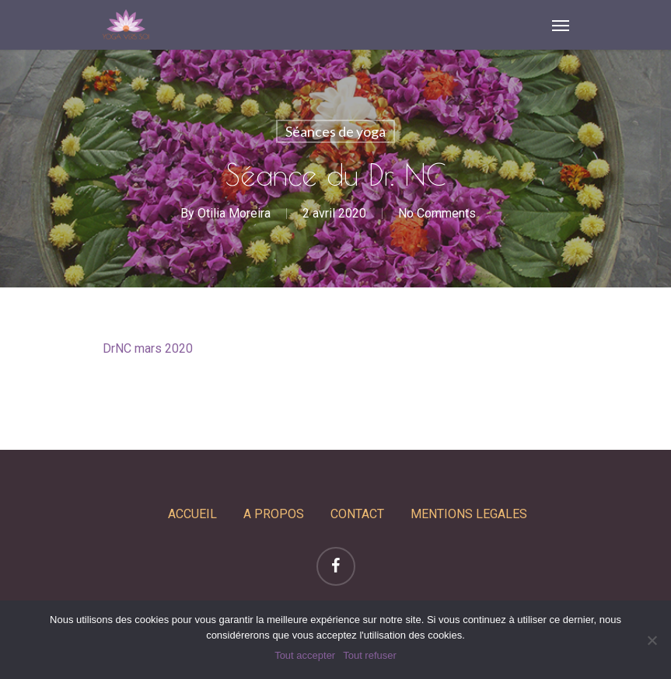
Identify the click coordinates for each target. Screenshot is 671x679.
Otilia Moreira (234, 213)
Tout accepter (304, 655)
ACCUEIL (192, 514)
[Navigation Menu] (560, 25)
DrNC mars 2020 (148, 348)
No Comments (437, 213)
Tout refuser (370, 655)
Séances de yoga (335, 131)
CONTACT (357, 514)
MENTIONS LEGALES (469, 514)
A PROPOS (273, 514)
